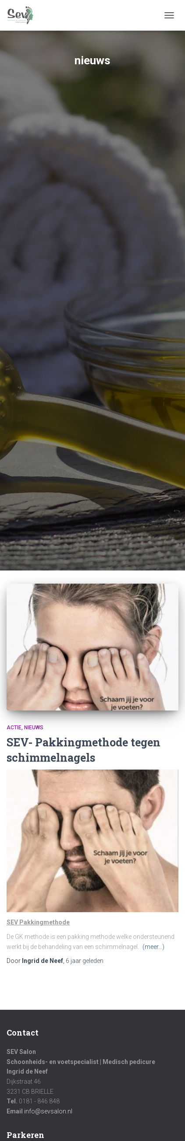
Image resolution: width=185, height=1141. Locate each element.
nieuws (33, 727)
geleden (84, 960)
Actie (14, 727)
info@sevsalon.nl (48, 1111)
